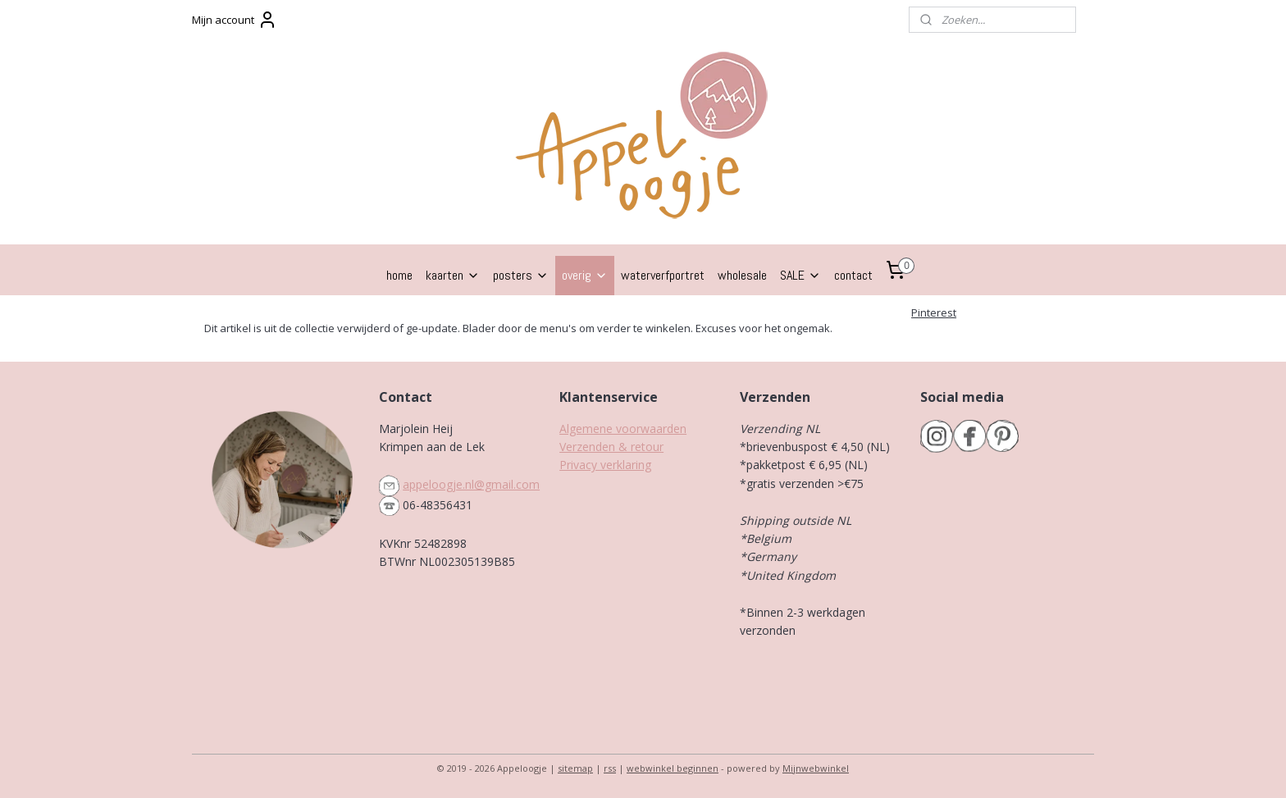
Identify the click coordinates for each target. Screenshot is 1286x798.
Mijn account (234, 20)
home (399, 275)
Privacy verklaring (605, 464)
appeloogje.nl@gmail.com (471, 484)
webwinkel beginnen (672, 768)
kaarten (453, 275)
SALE (800, 275)
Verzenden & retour (611, 446)
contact (853, 275)
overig (585, 275)
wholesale (742, 275)
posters (521, 275)
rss (610, 768)
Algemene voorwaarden (622, 428)
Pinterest (933, 312)
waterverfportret (663, 275)
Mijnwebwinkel (815, 768)
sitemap (575, 768)
